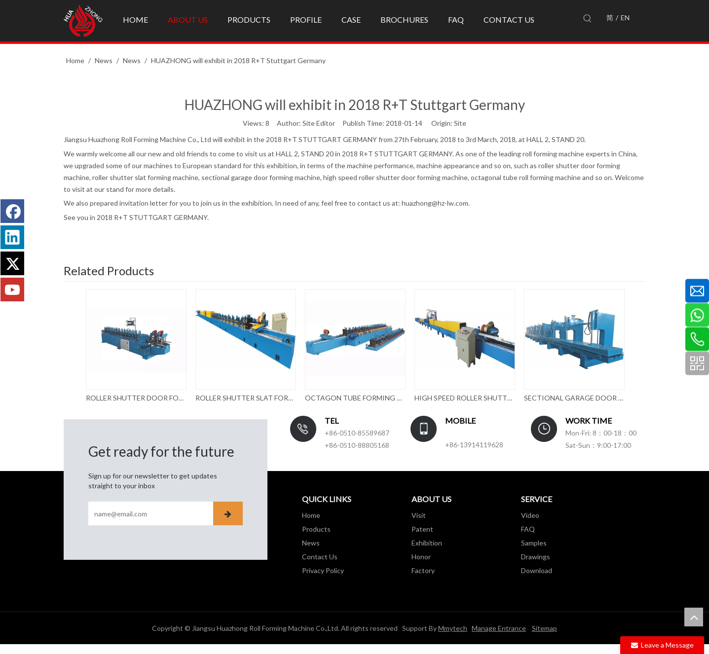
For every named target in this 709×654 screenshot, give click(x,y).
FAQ (528, 529)
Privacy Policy (323, 570)
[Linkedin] (12, 237)
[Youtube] (12, 289)
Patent (422, 529)
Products (316, 529)
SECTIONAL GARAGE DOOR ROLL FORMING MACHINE (574, 398)
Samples (534, 543)
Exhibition (426, 543)
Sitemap (544, 628)
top (693, 617)
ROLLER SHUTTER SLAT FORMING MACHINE (245, 398)
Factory (423, 570)
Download (536, 570)
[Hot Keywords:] (588, 19)
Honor (421, 556)
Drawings (535, 556)
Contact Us (319, 556)
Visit (418, 515)
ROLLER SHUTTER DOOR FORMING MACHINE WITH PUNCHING (136, 398)
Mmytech (452, 628)
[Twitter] (12, 263)
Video (530, 515)
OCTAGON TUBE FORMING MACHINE (355, 398)
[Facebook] (12, 211)
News (311, 543)
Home (311, 515)
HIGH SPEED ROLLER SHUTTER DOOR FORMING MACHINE (464, 398)
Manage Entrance (499, 628)
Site (460, 123)
